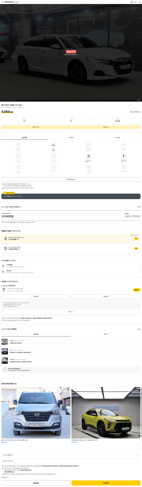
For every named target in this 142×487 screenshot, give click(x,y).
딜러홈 (136, 290)
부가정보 (117, 137)
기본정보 (71, 137)
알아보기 (71, 238)
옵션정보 (24, 137)
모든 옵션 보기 (71, 179)
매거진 (106, 334)
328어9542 (11, 2)
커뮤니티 (36, 334)
